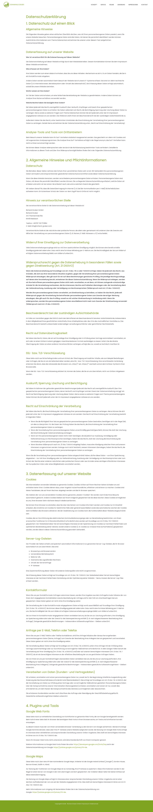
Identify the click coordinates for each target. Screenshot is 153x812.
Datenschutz (94, 803)
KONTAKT (145, 5)
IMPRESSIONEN (134, 5)
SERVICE (106, 5)
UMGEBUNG (123, 5)
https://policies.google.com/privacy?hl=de (70, 747)
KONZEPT (98, 5)
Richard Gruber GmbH (73, 803)
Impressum (85, 803)
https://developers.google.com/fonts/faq (90, 744)
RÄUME (114, 5)
